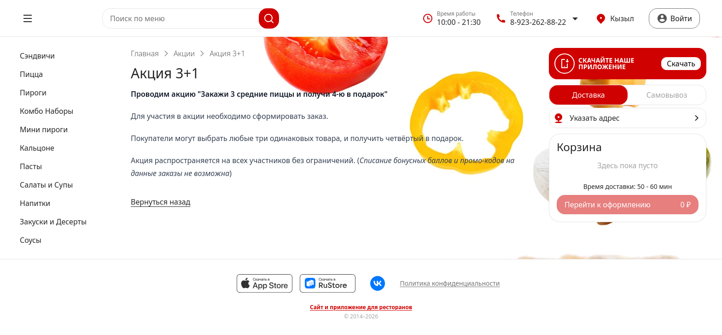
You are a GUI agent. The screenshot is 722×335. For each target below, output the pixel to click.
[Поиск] (269, 18)
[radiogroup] (627, 95)
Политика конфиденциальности (450, 283)
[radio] (588, 95)
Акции (184, 53)
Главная (145, 53)
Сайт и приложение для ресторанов (361, 307)
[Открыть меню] (27, 18)
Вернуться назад (160, 202)
